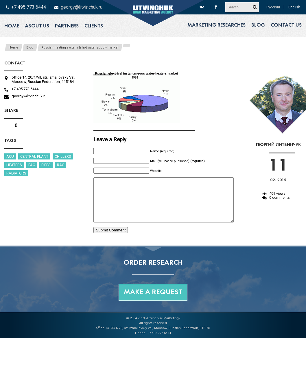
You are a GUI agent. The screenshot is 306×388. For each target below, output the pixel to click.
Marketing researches (216, 25)
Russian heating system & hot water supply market (79, 47)
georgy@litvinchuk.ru (81, 7)
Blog (258, 25)
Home (11, 26)
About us (37, 26)
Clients (93, 26)
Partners (67, 26)
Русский (273, 7)
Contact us (286, 25)
